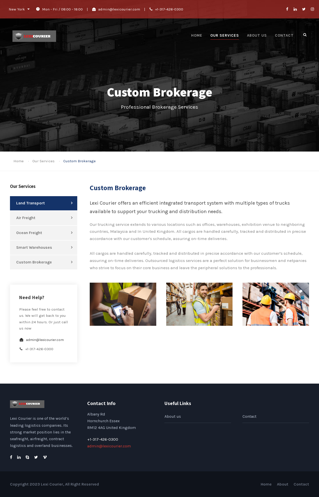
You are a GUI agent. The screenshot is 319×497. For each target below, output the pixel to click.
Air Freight (25, 217)
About (282, 484)
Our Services (224, 35)
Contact (284, 35)
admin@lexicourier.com (119, 9)
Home (196, 35)
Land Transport (30, 203)
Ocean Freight (29, 232)
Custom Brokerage (34, 262)
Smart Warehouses (34, 247)
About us (257, 35)
